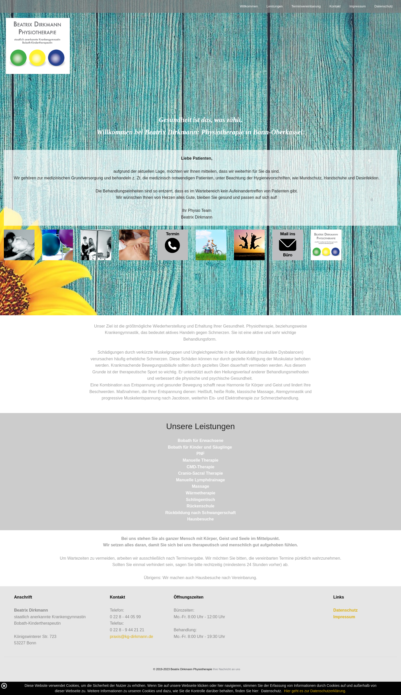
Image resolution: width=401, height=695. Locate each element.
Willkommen (249, 6)
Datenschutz (383, 6)
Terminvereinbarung (306, 6)
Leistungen (274, 6)
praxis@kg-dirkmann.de (131, 636)
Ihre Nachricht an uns (226, 669)
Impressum (357, 6)
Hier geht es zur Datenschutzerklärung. (315, 691)
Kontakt (335, 6)
